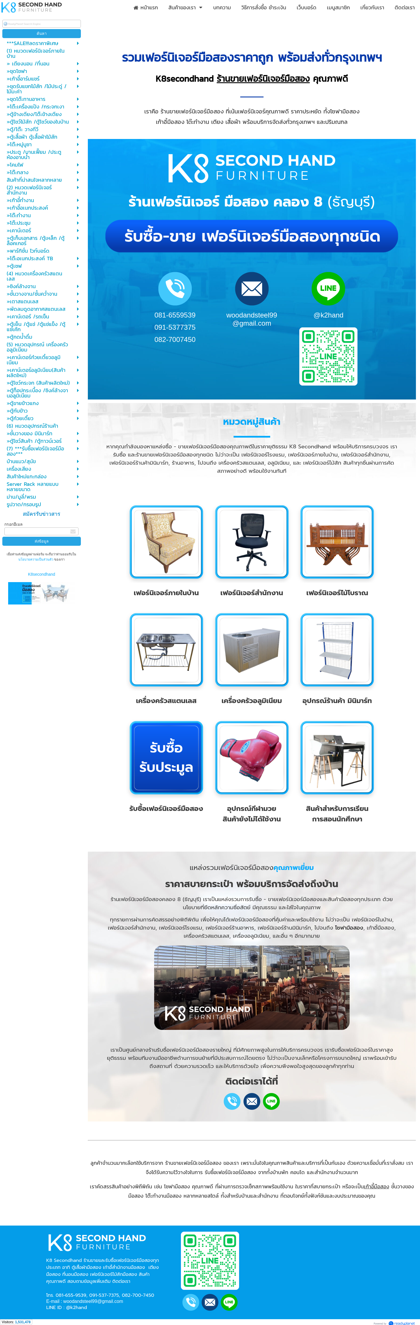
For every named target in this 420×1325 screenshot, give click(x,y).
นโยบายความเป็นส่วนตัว (36, 559)
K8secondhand (41, 574)
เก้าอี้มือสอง (376, 1186)
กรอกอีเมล (13, 524)
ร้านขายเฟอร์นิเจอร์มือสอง (263, 78)
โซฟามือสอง (349, 928)
